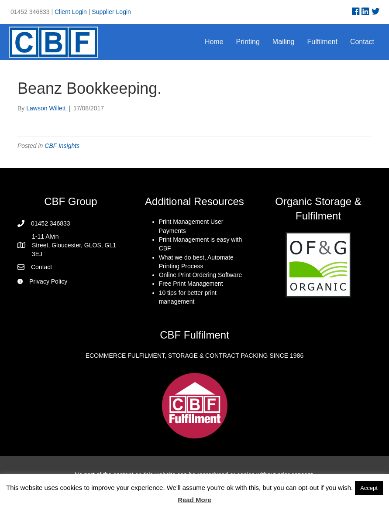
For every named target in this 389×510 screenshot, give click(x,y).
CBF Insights (62, 145)
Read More (194, 499)
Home (214, 41)
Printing (248, 41)
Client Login (71, 11)
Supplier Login (111, 11)
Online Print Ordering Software (200, 274)
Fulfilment (322, 41)
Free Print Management (191, 283)
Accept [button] (369, 488)
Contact (362, 41)
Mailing (283, 41)
